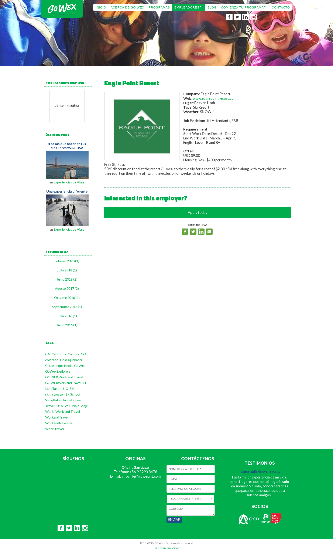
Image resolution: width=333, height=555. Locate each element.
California (59, 354)
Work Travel (54, 429)
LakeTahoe (53, 388)
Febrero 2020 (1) (67, 261)
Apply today (197, 212)
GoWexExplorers (58, 371)
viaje (84, 406)
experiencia (64, 365)
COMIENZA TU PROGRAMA (242, 7)
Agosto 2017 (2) (67, 288)
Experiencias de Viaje (69, 182)
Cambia (73, 354)
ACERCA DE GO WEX (127, 7)
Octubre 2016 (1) (67, 297)
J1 (84, 383)
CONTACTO (281, 7)
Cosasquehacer (71, 360)
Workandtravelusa (58, 423)
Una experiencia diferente (66, 191)
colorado (51, 360)
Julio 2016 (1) (67, 316)
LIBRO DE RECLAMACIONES (166, 548)
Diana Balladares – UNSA (260, 472)
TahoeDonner (72, 400)
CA (47, 354)
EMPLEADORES (186, 7)
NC (65, 388)
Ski (72, 388)
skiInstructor (54, 394)
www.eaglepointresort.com (215, 98)
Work (49, 411)
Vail (67, 406)
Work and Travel (67, 411)
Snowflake (53, 400)
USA (59, 406)
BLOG (212, 7)
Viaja (75, 406)
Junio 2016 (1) (67, 325)
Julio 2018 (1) (67, 270)
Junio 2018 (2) (67, 279)
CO (83, 354)
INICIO (101, 7)
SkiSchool (73, 394)
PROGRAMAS (159, 7)
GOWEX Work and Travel (64, 377)
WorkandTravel (56, 417)
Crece (49, 365)
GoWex (79, 365)
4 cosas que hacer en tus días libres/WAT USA (67, 146)
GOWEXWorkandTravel (63, 383)
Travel (50, 406)
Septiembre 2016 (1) (67, 307)
